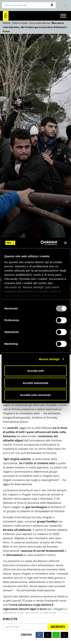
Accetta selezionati (35, 383)
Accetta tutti (35, 370)
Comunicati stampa (39, 23)
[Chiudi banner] (65, 243)
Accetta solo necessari (35, 395)
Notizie (6, 23)
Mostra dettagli (49, 359)
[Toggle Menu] (63, 16)
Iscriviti (58, 626)
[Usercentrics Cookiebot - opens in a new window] (42, 242)
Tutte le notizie (19, 23)
